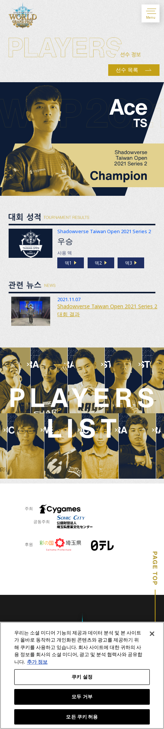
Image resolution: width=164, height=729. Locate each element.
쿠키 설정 (82, 677)
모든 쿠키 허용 (82, 717)
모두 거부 (82, 697)
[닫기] (152, 634)
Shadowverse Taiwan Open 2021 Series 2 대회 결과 (107, 310)
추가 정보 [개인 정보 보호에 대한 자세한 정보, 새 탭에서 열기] (37, 663)
